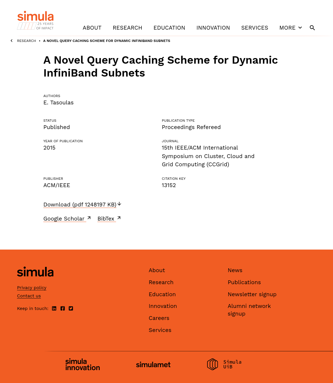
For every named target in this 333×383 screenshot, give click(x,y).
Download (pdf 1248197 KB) (82, 204)
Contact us (29, 296)
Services (254, 27)
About (92, 27)
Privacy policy (31, 287)
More (291, 27)
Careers (159, 318)
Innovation (213, 27)
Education (169, 27)
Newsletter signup (252, 294)
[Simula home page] (35, 281)
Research (127, 27)
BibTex (109, 218)
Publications (244, 282)
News (235, 270)
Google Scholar (67, 218)
